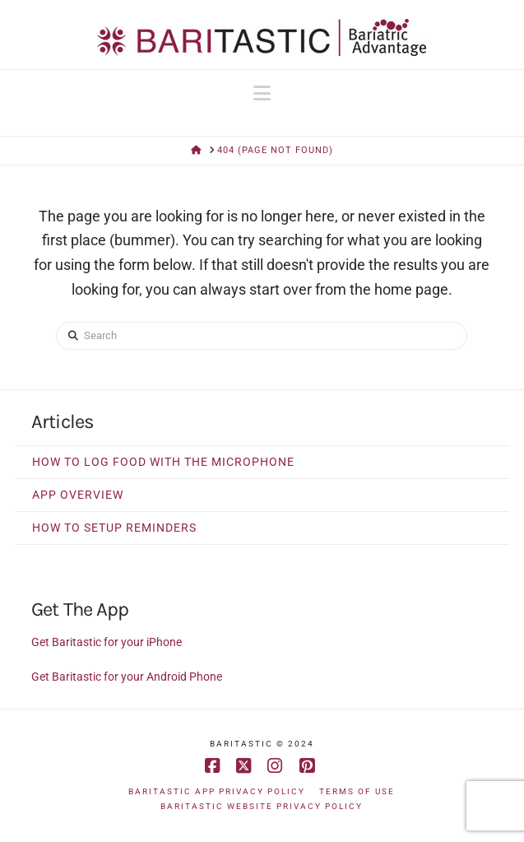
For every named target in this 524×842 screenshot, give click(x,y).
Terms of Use (357, 791)
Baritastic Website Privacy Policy (261, 806)
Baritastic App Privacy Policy (216, 791)
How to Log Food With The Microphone (163, 461)
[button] (262, 93)
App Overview (77, 494)
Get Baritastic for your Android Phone (126, 676)
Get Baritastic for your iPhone (106, 642)
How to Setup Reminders (114, 527)
